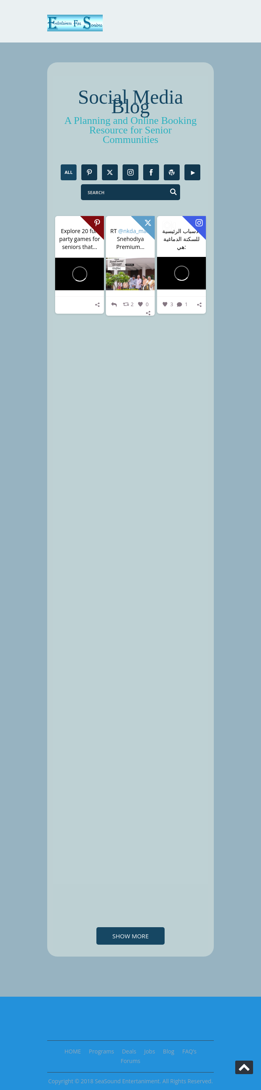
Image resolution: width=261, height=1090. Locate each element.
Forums (130, 1061)
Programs (101, 1051)
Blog (169, 1051)
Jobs (149, 1051)
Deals (129, 1051)
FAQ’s (189, 1051)
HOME (73, 1051)
